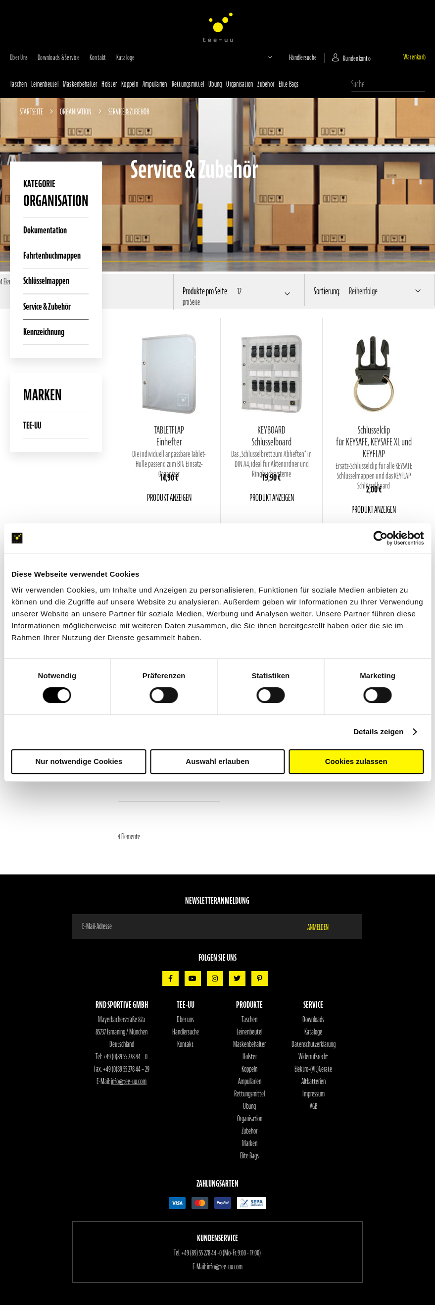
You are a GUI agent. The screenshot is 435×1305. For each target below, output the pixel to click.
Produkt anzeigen (169, 497)
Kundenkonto (357, 58)
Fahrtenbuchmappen (52, 255)
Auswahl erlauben (217, 761)
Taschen (18, 84)
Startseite (32, 111)
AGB (313, 1106)
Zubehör (265, 84)
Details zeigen (378, 731)
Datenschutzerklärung (313, 1044)
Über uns (19, 57)
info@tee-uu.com (128, 1082)
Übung (215, 84)
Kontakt (98, 57)
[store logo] (217, 27)
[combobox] (388, 84)
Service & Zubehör (47, 306)
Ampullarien (155, 84)
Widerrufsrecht (313, 1057)
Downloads (313, 1020)
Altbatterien (313, 1082)
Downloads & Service (59, 57)
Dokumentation (45, 230)
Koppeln (129, 84)
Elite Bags (289, 84)
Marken (249, 1143)
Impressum (313, 1094)
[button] (262, 57)
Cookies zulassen (356, 761)
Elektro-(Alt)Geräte (313, 1069)
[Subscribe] (323, 926)
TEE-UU (32, 425)
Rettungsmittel (188, 84)
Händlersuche (303, 57)
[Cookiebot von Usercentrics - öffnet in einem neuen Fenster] (380, 538)
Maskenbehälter (80, 84)
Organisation (239, 84)
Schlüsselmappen (46, 280)
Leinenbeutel (44, 84)
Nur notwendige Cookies (78, 761)
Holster (109, 84)
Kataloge (125, 57)
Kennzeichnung (43, 332)
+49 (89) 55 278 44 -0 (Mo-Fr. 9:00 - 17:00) (221, 1253)
